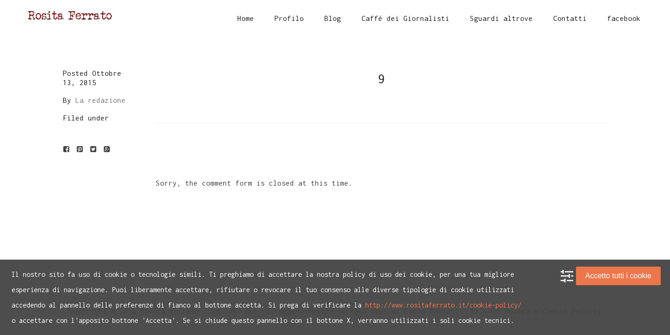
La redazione (100, 100)
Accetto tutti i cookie (618, 276)
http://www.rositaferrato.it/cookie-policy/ (443, 305)
